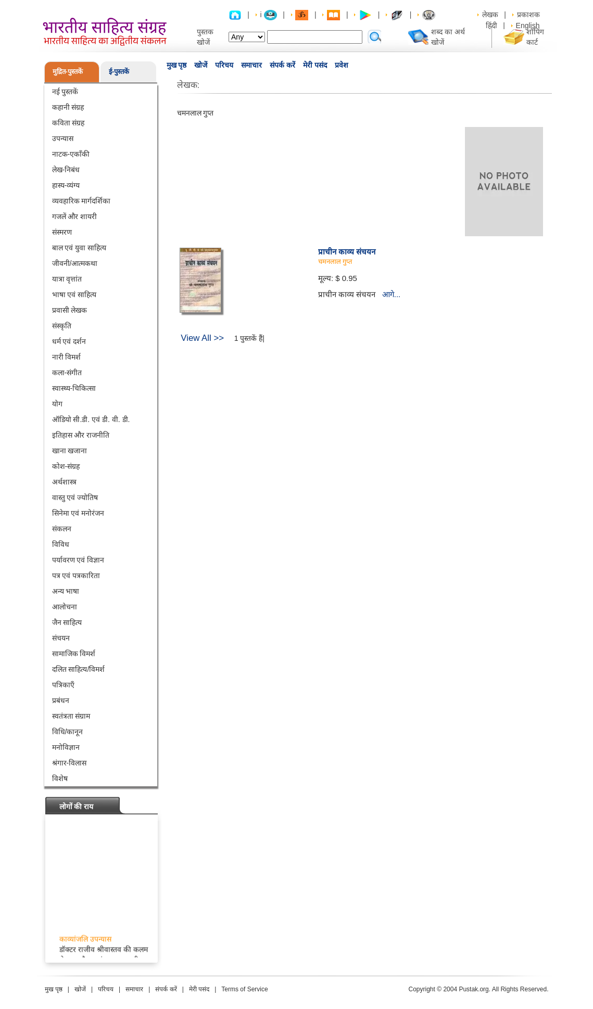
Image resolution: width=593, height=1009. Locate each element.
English (528, 25)
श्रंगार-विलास (69, 763)
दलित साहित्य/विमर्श (78, 669)
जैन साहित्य (67, 622)
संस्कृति (61, 326)
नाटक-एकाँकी (71, 154)
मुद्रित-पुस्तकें (68, 71)
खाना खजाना (69, 450)
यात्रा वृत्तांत (67, 279)
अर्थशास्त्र (64, 482)
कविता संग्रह (68, 123)
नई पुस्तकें (65, 91)
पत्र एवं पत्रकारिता (76, 575)
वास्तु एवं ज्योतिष (75, 497)
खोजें (200, 65)
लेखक (490, 14)
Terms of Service (244, 989)
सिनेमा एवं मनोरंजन (78, 513)
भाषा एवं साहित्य (74, 294)
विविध (60, 544)
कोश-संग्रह (66, 466)
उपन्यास (62, 138)
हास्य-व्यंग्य (66, 185)
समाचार (251, 65)
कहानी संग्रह (68, 107)
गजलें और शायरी (74, 216)
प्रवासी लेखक (69, 310)
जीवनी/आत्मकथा (75, 263)
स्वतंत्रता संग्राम (71, 716)
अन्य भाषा (66, 591)
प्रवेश (341, 65)
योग (57, 404)
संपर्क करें (282, 65)
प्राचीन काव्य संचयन (346, 251)
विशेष (60, 778)
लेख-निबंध (66, 169)
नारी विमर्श (66, 357)
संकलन (61, 529)
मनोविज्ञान (66, 747)
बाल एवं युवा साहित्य (79, 248)
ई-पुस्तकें (119, 71)
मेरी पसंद (315, 65)
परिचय (224, 65)
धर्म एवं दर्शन (69, 341)
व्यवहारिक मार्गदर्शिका (81, 201)
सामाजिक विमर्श (74, 653)
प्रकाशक (528, 14)
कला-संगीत (67, 372)
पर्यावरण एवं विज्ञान (78, 560)
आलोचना (64, 607)
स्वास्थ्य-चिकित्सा (74, 388)
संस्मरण (62, 232)
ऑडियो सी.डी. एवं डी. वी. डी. (91, 419)
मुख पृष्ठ (177, 65)
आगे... (391, 294)
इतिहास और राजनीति (81, 435)
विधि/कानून (67, 731)
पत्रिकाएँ (63, 685)
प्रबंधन (60, 700)
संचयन (61, 638)
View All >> (202, 338)
